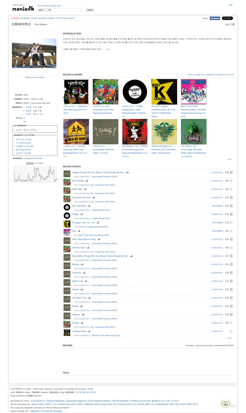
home (40, 6)
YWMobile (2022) (92, 404)
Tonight (78, 214)
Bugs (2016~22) (108, 404)
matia (40, 389)
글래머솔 (20, 150)
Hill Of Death (80, 181)
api (59, 6)
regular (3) (199, 75)
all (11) (191, 75)
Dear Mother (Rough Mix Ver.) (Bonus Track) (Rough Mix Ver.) (102, 256)
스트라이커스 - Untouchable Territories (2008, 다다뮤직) (103, 149)
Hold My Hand (81, 248)
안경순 (28, 114)
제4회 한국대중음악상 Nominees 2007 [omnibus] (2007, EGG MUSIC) (163, 149)
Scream (78, 323)
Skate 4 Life (80, 281)
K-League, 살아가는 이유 (86, 222)
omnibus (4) (222, 75)
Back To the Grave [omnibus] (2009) (94, 235)
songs (34, 18)
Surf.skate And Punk (84, 197)
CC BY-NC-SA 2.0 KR (86, 392)
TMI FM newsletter (120, 401)
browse (47, 6)
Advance (78, 314)
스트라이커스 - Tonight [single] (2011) (94, 210)
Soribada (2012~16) (127, 404)
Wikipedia (34, 411)
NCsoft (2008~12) (146, 404)
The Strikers (217, 206)
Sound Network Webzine (99, 401)
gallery (51, 18)
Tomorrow (79, 273)
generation (42, 18)
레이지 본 (20, 139)
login (231, 5)
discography (25, 18)
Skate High (79, 189)
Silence (78, 289)
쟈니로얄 (20, 143)
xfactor (61, 389)
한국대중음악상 (38, 401)
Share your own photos (34, 77)
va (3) (231, 75)
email (90, 389)
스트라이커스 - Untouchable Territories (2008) (98, 177)
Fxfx (76, 231)
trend (58, 18)
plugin (53, 6)
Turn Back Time (81, 298)
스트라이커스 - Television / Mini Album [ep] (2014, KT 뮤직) (75, 109)
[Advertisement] (32, 86)
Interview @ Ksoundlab (51, 411)
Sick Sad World (81, 206)
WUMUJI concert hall (140, 401)
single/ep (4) (210, 75)
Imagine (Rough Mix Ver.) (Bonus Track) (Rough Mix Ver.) (100, 172)
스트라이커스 (217, 172)
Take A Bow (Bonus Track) (86, 239)
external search (68, 18)
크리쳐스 (20, 153)
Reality (77, 306)
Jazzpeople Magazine (76, 401)
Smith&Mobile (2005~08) (167, 404)
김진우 (19, 130)
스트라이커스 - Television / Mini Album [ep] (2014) (99, 335)
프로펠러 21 (21, 146)
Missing (78, 264)
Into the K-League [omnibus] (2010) (93, 227)
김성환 (28, 107)
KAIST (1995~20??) (189, 404)
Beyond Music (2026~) (42, 404)
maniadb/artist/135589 (32, 158)
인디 (25, 121)
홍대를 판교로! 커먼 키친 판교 (165, 401)
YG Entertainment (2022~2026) (68, 404)
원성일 (28, 111)
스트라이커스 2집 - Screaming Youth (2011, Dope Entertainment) (104, 109)
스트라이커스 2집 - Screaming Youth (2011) (97, 185)
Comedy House (81, 331)
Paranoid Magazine (56, 401)
